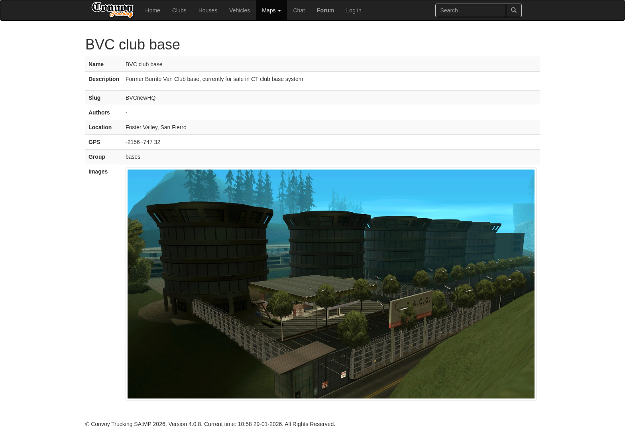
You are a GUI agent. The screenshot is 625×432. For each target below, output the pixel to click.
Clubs (179, 10)
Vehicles (239, 10)
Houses (208, 10)
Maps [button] (271, 10)
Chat (299, 10)
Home (152, 10)
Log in (354, 10)
